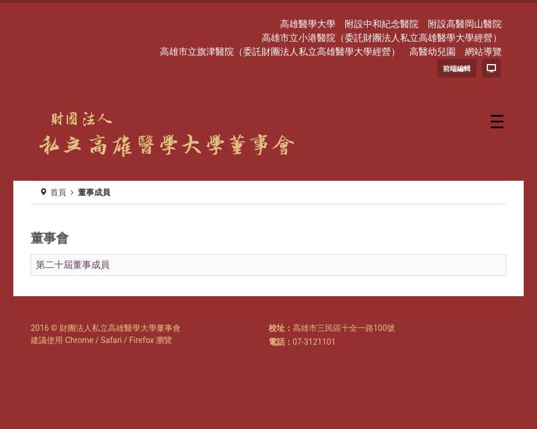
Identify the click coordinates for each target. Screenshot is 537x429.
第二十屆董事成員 (73, 264)
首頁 (58, 192)
